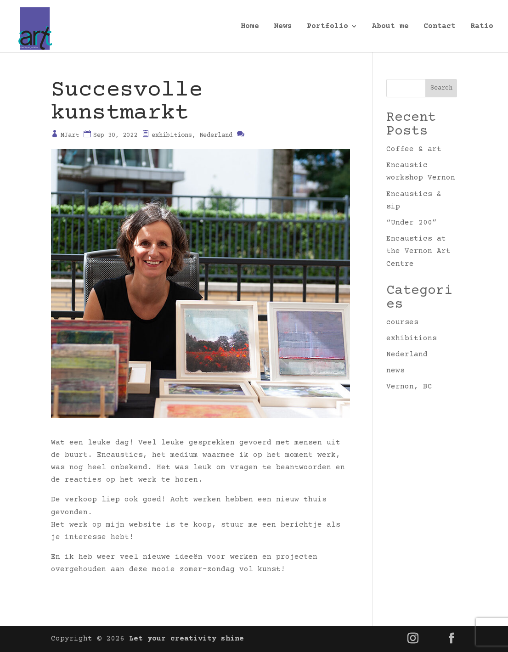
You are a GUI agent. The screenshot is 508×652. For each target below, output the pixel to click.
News (283, 26)
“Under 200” (411, 223)
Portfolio (327, 26)
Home (250, 26)
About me (390, 26)
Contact (439, 26)
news (395, 370)
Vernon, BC (409, 386)
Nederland (215, 135)
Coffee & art (413, 149)
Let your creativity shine (186, 639)
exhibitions (172, 135)
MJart (70, 135)
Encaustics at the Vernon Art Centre (418, 251)
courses (402, 322)
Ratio (481, 26)
